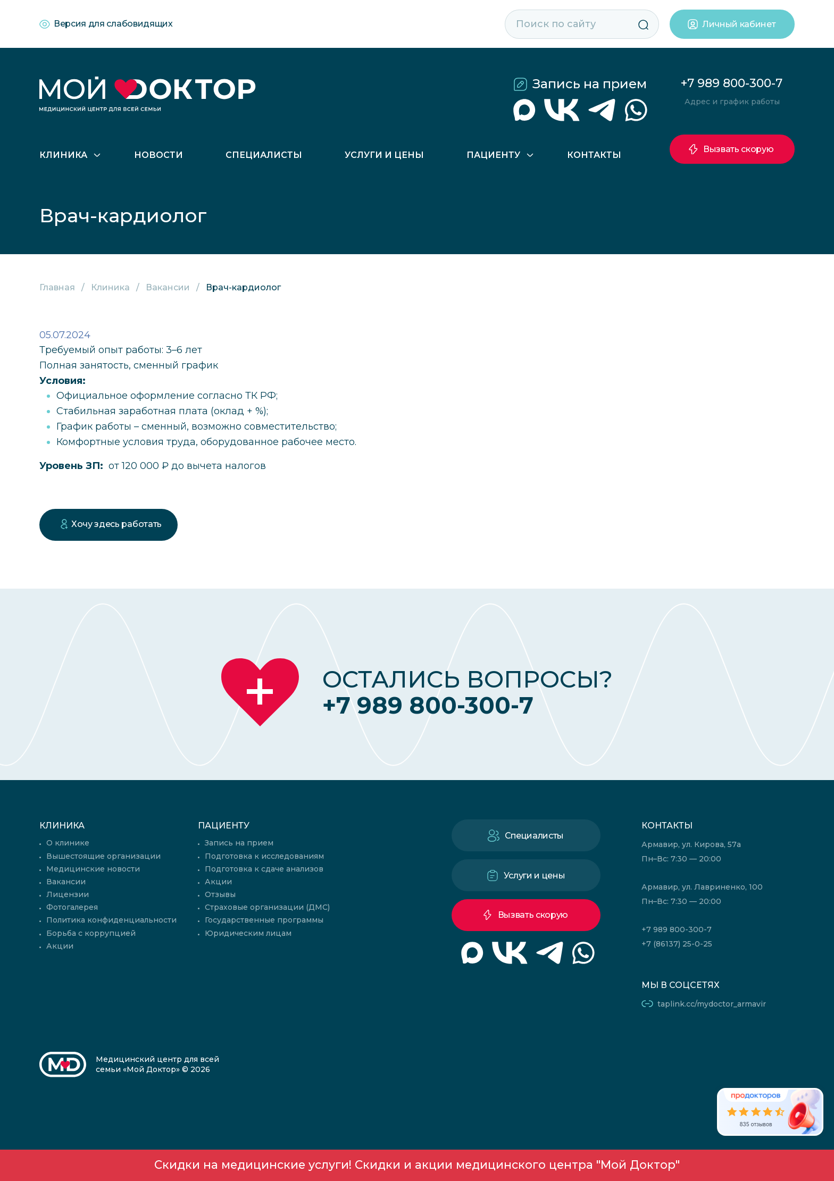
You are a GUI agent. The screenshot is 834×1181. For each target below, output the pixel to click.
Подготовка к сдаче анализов (264, 869)
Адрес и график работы (732, 101)
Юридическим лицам (248, 933)
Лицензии (67, 894)
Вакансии (168, 287)
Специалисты (264, 155)
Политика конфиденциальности (111, 920)
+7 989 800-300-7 (731, 83)
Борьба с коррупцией (91, 933)
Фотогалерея (72, 907)
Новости (158, 155)
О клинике (67, 843)
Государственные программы (264, 920)
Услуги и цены (384, 155)
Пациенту (493, 155)
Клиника (63, 155)
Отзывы (220, 894)
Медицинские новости (93, 869)
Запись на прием (589, 83)
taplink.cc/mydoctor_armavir (711, 1004)
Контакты (594, 155)
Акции (59, 946)
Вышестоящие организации (103, 856)
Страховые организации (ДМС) (267, 907)
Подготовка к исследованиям (264, 856)
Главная (57, 287)
